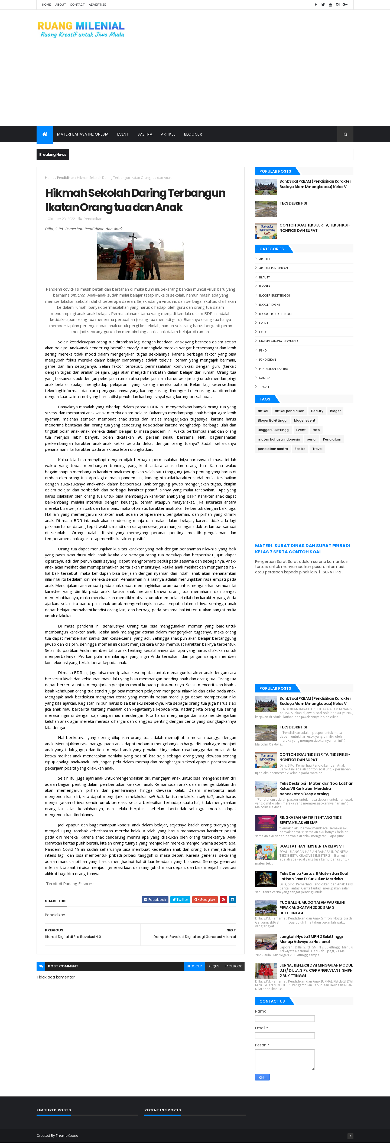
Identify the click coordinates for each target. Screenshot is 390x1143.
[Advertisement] (195, 85)
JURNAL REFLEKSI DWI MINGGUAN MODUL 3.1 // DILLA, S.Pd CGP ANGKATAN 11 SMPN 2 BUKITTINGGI (316, 970)
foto (263, 332)
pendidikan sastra (273, 369)
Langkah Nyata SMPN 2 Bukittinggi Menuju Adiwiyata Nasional (311, 939)
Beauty (264, 277)
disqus (213, 966)
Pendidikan (65, 177)
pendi (263, 350)
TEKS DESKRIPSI (293, 203)
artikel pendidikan (273, 268)
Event (123, 134)
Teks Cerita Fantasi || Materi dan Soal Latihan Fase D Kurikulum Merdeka (314, 876)
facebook (233, 966)
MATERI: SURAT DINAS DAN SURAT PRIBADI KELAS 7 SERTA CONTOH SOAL (302, 549)
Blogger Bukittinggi (275, 314)
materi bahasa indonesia (278, 341)
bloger (265, 286)
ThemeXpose (67, 1135)
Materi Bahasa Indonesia (83, 134)
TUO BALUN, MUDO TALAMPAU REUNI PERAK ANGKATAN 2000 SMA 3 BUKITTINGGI (312, 908)
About (60, 4)
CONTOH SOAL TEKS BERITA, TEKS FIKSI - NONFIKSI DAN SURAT (315, 227)
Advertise (97, 4)
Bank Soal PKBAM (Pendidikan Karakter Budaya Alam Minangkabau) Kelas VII (315, 184)
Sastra (145, 134)
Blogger (193, 134)
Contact (77, 4)
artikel (264, 259)
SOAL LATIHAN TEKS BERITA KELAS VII (311, 846)
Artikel (168, 134)
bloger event (269, 305)
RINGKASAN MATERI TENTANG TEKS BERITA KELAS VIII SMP (311, 820)
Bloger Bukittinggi (274, 295)
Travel (264, 387)
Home (46, 4)
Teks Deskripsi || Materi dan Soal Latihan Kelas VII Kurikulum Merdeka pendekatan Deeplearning (316, 789)
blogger (194, 966)
